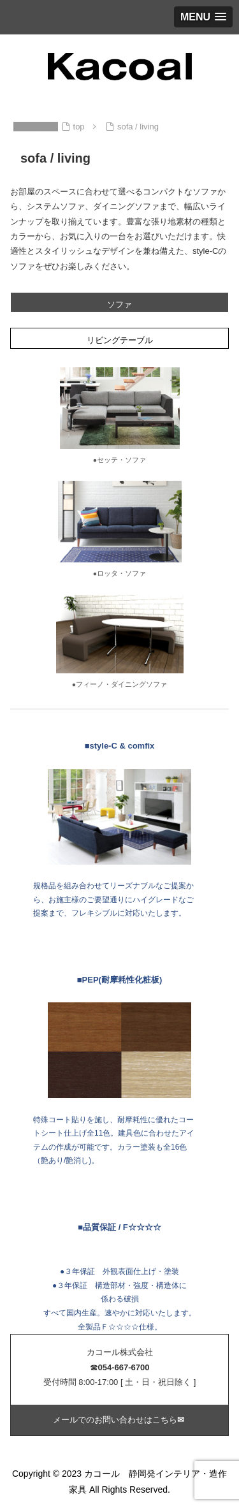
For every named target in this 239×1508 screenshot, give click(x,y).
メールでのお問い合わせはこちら (120, 1419)
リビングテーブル (120, 340)
